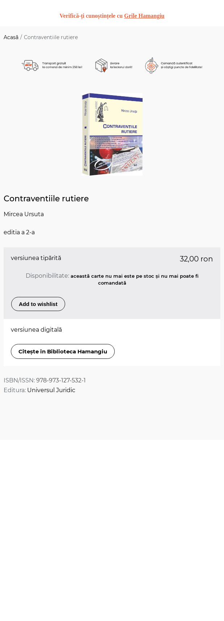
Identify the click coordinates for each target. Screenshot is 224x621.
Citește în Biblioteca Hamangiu (62, 351)
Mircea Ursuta (24, 214)
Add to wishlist (38, 304)
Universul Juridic (51, 390)
